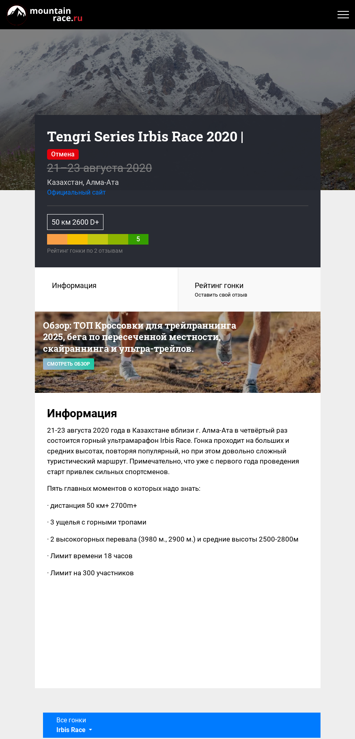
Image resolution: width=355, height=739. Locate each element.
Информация (74, 285)
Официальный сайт (76, 192)
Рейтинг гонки (249, 290)
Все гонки (71, 725)
